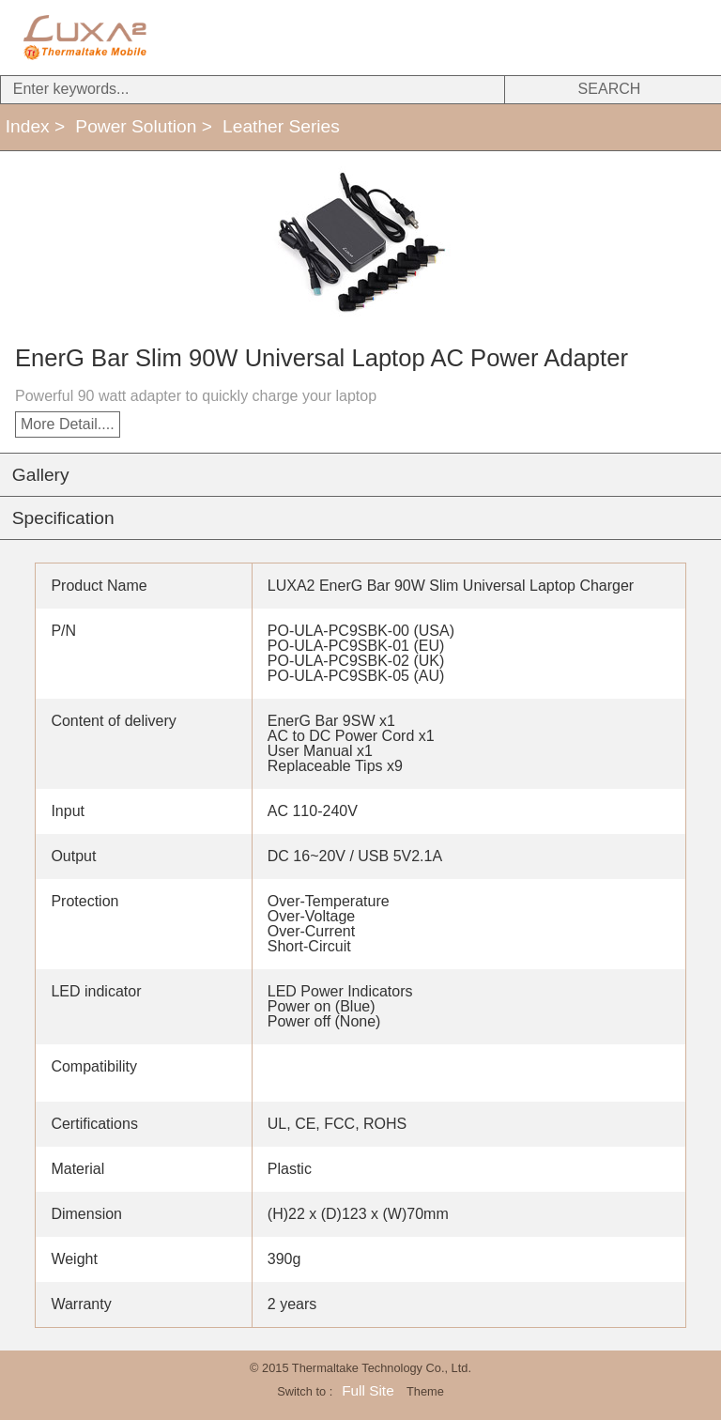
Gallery (40, 475)
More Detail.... (68, 424)
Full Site (367, 1390)
